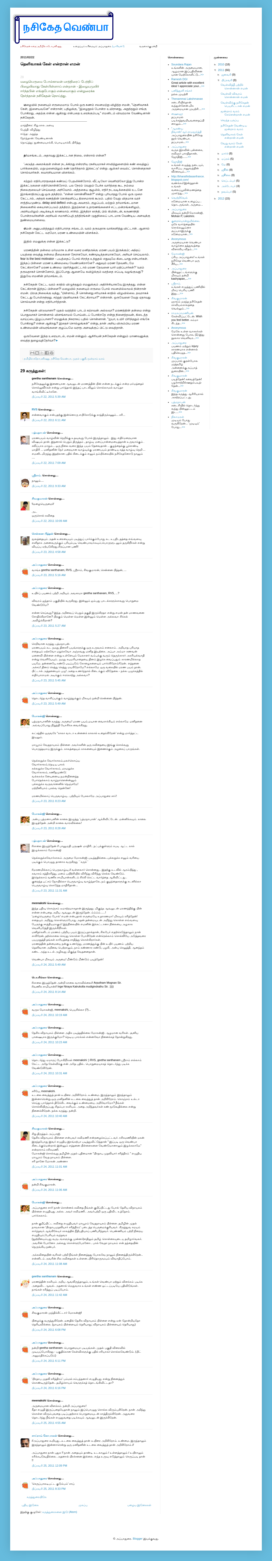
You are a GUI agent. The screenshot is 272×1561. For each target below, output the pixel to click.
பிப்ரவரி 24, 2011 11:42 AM (49, 1294)
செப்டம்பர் (228, 180)
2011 (221, 69)
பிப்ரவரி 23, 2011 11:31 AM (49, 890)
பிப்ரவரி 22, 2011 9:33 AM (49, 486)
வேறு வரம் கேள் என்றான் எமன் (232, 145)
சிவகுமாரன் (40, 498)
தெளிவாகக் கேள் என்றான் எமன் (232, 136)
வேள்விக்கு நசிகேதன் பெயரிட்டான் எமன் (235, 104)
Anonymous (178, 238)
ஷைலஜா (177, 113)
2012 (221, 198)
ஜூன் (225, 169)
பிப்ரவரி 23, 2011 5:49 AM (49, 703)
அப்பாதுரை (39, 564)
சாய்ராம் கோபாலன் (45, 1435)
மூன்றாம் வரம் (95, 358)
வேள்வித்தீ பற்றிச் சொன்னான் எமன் (234, 86)
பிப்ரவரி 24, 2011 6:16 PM (49, 1388)
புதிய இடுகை (30, 1505)
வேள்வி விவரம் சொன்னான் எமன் (234, 95)
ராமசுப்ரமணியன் (182, 312)
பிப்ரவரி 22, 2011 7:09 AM (49, 462)
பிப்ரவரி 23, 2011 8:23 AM (49, 801)
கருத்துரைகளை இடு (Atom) (59, 1511)
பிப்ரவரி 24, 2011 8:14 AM (49, 991)
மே (223, 164)
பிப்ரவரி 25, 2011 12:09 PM (49, 1465)
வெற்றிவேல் (179, 197)
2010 (221, 64)
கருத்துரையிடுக (37, 1496)
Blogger (138, 1538)
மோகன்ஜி (38, 716)
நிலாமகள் (177, 416)
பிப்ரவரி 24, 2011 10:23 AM (49, 1042)
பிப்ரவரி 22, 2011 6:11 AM (49, 420)
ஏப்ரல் (225, 158)
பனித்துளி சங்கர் (181, 90)
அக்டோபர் (228, 186)
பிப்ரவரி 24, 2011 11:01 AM (49, 1166)
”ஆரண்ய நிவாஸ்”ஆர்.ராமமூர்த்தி (186, 130)
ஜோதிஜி (176, 161)
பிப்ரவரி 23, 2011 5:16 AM (49, 575)
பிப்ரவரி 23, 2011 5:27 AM (49, 625)
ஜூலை (226, 175)
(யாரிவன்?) (118, 46)
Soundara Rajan (181, 64)
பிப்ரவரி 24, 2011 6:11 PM (49, 1360)
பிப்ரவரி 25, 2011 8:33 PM (49, 1488)
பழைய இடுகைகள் (139, 1505)
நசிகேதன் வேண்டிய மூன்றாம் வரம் (234, 127)
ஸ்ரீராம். (36, 475)
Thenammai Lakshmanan (187, 98)
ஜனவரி (226, 74)
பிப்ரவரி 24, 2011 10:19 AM (49, 1014)
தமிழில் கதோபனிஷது (37, 358)
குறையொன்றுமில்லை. (185, 220)
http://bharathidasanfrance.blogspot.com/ (188, 178)
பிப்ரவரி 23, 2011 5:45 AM (49, 680)
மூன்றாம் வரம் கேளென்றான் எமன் (235, 113)
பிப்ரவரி (227, 80)
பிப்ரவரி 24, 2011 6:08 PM (49, 1329)
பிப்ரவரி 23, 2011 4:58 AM (49, 551)
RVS (34, 409)
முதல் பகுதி (79, 358)
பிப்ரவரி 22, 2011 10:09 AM (49, 520)
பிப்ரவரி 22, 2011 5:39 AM (49, 396)
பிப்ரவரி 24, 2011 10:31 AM (49, 1073)
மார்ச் (225, 153)
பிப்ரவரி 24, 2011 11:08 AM (49, 1263)
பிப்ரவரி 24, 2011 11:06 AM (49, 1189)
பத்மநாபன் (39, 432)
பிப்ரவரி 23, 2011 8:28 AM (49, 828)
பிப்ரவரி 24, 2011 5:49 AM (49, 964)
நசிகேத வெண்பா (61, 358)
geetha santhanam (44, 1276)
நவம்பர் (227, 191)
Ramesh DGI (179, 79)
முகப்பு (83, 1505)
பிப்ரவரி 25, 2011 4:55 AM (49, 1422)
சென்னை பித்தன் (42, 533)
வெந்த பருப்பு (230, 120)
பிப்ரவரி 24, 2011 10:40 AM (49, 1116)
